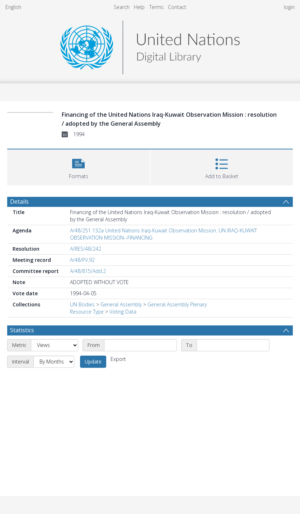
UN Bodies (82, 304)
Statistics (22, 330)
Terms (156, 7)
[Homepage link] (150, 45)
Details (19, 201)
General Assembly (121, 304)
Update (93, 361)
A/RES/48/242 (85, 248)
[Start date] (140, 345)
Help (139, 7)
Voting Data (122, 311)
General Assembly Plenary (177, 304)
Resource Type (87, 311)
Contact (177, 7)
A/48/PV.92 (82, 259)
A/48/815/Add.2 (88, 271)
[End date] (233, 345)
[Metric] (54, 345)
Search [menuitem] (122, 7)
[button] (78, 166)
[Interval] (53, 362)
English (13, 7)
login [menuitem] (289, 7)
